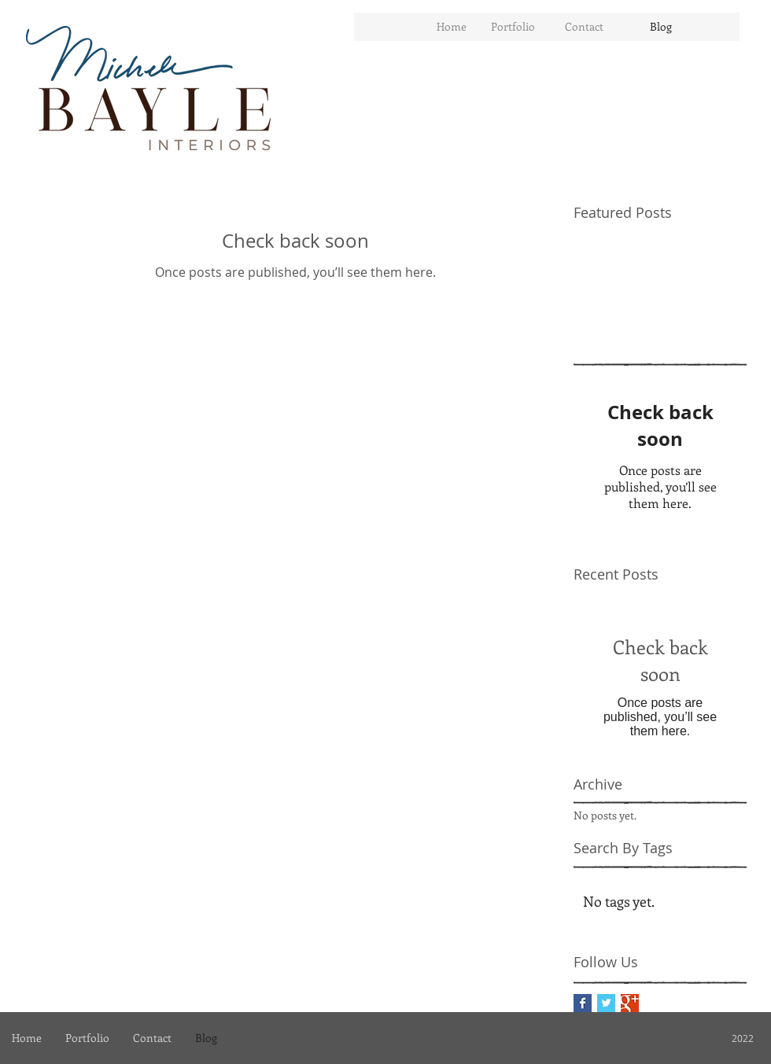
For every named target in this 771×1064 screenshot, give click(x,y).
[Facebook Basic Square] (583, 1003)
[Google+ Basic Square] (630, 1003)
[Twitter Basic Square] (606, 1003)
